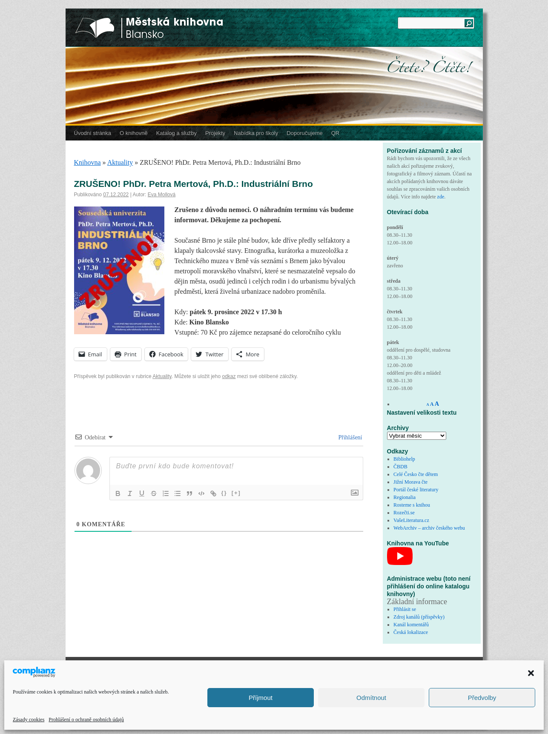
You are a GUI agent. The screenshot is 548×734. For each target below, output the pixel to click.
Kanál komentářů (411, 625)
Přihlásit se (404, 609)
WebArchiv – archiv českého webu (429, 528)
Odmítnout (371, 697)
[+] (236, 493)
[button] (531, 673)
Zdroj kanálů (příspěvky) (419, 617)
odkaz (228, 376)
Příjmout (261, 697)
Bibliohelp (404, 459)
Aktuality (120, 162)
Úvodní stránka (92, 133)
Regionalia (404, 497)
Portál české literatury (415, 490)
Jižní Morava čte (410, 482)
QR (335, 133)
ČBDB (400, 467)
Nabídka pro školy (256, 133)
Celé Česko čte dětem (415, 474)
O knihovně (134, 133)
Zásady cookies (28, 720)
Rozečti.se (404, 513)
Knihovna (87, 162)
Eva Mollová (161, 195)
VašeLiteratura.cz (411, 520)
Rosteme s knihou (411, 505)
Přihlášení (349, 437)
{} (224, 493)
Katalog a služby (176, 133)
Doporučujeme (305, 133)
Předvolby (482, 697)
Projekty (215, 133)
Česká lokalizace (410, 632)
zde (441, 197)
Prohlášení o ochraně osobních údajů (86, 720)
